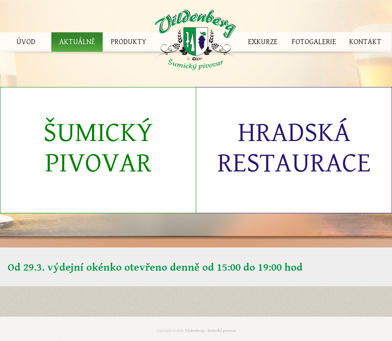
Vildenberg (195, 42)
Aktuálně (77, 42)
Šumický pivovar (98, 148)
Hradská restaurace (294, 148)
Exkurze (263, 42)
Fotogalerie (314, 42)
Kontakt (365, 42)
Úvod (25, 42)
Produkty (128, 42)
